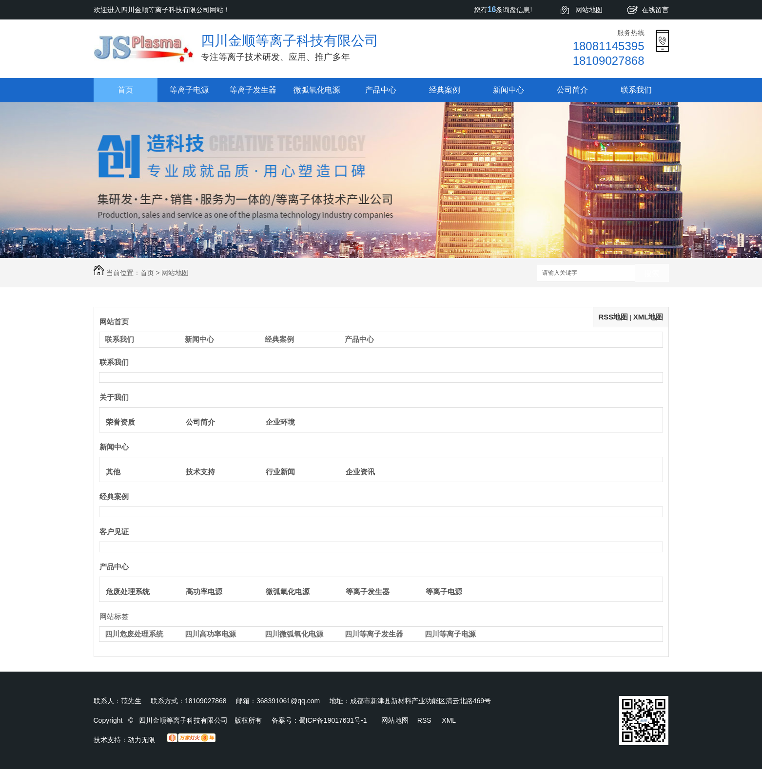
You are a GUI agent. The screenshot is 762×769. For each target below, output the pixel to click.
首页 (125, 90)
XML (449, 720)
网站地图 (589, 10)
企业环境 (280, 422)
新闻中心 (508, 90)
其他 (113, 472)
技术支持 (200, 472)
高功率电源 (204, 591)
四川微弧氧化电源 (294, 634)
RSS (425, 720)
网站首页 (114, 322)
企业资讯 (360, 472)
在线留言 (655, 10)
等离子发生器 (253, 90)
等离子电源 (189, 90)
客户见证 (114, 531)
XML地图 (648, 317)
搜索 (652, 273)
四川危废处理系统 (134, 634)
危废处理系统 (128, 591)
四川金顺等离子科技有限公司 (289, 40)
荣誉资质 (120, 422)
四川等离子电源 (450, 634)
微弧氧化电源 (316, 90)
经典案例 (444, 90)
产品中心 (380, 90)
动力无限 (141, 740)
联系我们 (636, 90)
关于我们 (114, 397)
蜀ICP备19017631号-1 (333, 720)
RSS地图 (613, 317)
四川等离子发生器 (374, 634)
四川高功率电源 (210, 634)
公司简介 (572, 90)
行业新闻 (280, 472)
